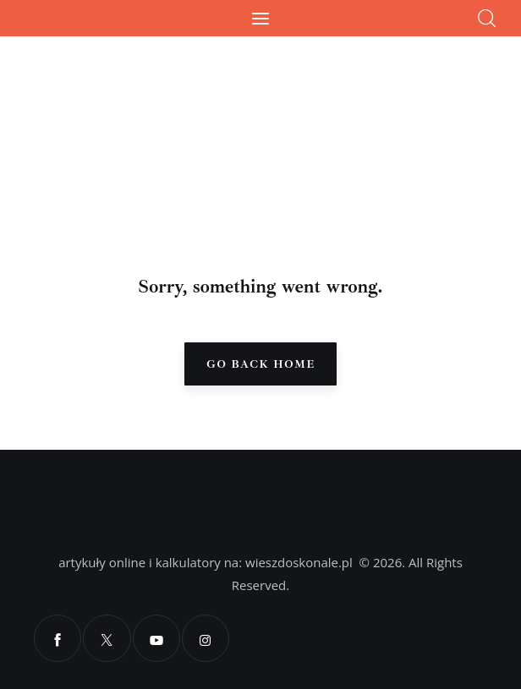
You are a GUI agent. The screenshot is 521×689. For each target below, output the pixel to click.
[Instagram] (204, 638)
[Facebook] (57, 638)
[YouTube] (155, 638)
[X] (106, 638)
